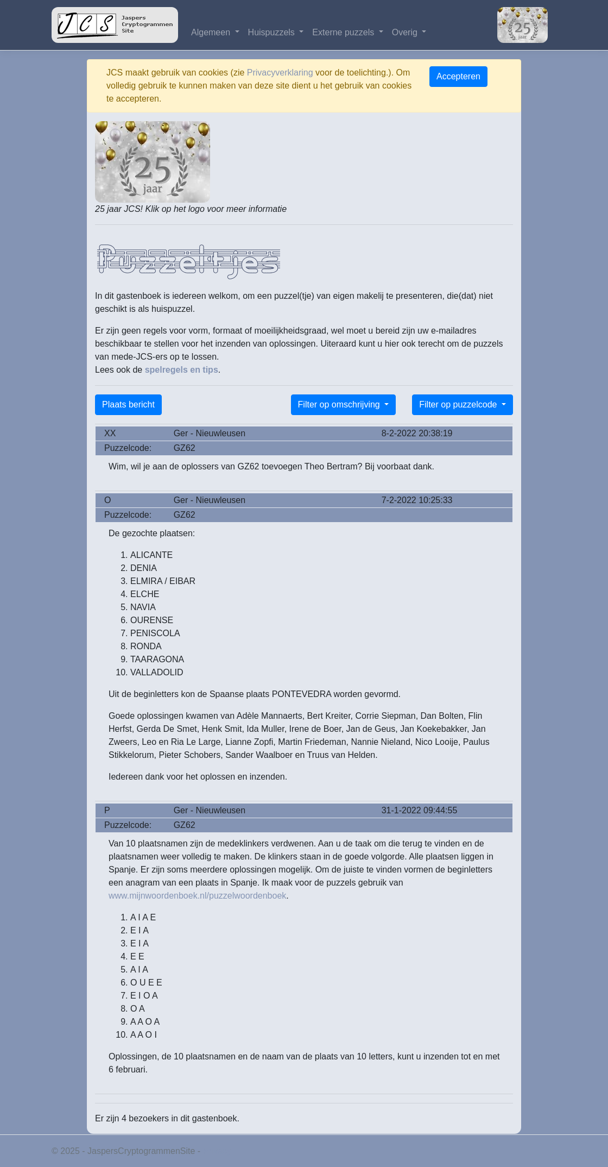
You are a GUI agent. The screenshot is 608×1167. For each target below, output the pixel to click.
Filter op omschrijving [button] (340, 404)
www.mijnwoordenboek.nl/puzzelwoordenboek (197, 895)
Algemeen (212, 32)
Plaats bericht (128, 404)
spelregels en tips (181, 369)
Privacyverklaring (280, 72)
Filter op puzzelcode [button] (459, 404)
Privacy (217, 1151)
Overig (406, 32)
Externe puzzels (344, 32)
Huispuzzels (272, 32)
